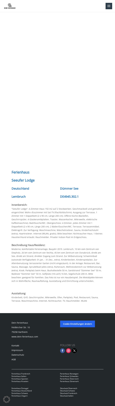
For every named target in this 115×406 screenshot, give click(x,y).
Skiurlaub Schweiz (67, 390)
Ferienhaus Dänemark (69, 381)
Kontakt (15, 345)
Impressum (17, 350)
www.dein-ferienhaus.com (25, 336)
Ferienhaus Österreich (69, 379)
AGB (14, 359)
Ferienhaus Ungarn (20, 396)
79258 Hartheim (20, 332)
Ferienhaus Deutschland (22, 390)
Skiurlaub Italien (66, 396)
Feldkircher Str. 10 (21, 327)
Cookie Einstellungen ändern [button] (77, 324)
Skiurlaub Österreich (68, 388)
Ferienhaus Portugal (20, 388)
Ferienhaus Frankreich (21, 373)
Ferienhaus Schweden (69, 376)
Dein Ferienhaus (20, 322)
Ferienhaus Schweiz (20, 393)
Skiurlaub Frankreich (68, 393)
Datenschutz (18, 354)
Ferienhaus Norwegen (69, 373)
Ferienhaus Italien (19, 376)
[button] (6, 399)
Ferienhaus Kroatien (20, 381)
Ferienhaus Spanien (20, 379)
